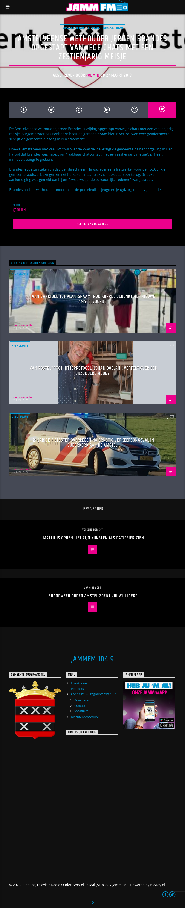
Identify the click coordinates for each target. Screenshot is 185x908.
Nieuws (93, 28)
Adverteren (82, 700)
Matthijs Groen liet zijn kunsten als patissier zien (93, 538)
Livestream (79, 683)
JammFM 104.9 (92, 659)
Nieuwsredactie (22, 325)
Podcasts (77, 689)
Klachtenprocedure (85, 717)
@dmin (92, 75)
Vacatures (81, 711)
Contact (79, 706)
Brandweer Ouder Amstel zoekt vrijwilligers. (93, 596)
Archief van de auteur (92, 224)
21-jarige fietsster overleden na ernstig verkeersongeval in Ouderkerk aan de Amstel (93, 442)
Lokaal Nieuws (72, 28)
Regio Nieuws (113, 28)
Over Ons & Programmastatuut (93, 694)
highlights (19, 273)
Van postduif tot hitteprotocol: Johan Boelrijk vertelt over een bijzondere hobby (93, 371)
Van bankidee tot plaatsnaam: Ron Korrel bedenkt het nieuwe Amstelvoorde (93, 299)
